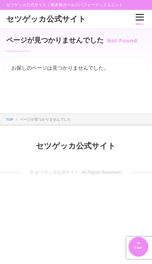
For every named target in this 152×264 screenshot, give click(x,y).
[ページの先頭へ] (138, 247)
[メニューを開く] (139, 18)
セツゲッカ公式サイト (46, 19)
